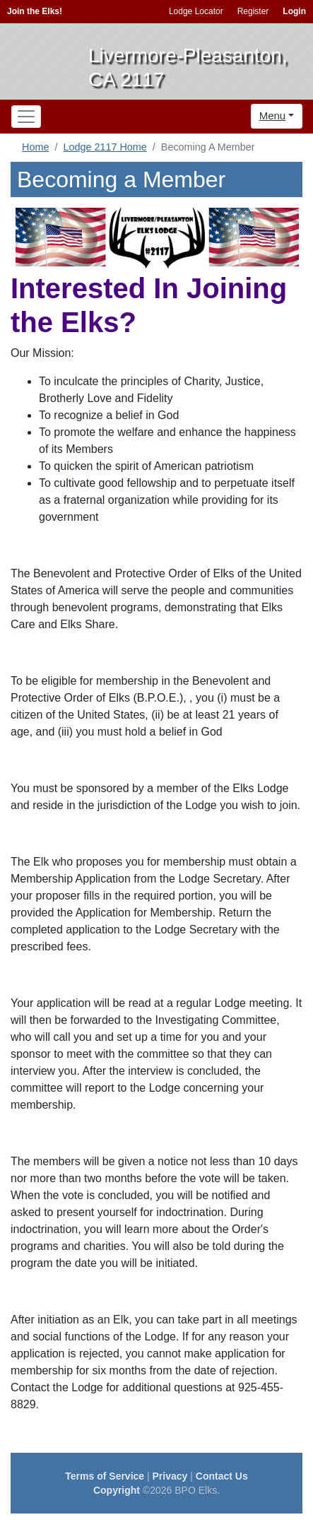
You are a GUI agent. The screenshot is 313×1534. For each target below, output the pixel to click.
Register (253, 11)
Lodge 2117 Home (104, 147)
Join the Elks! (34, 11)
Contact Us (222, 1476)
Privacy (170, 1476)
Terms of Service (104, 1476)
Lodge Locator (196, 11)
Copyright (116, 1490)
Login (294, 11)
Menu (272, 116)
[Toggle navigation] (26, 116)
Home (35, 147)
